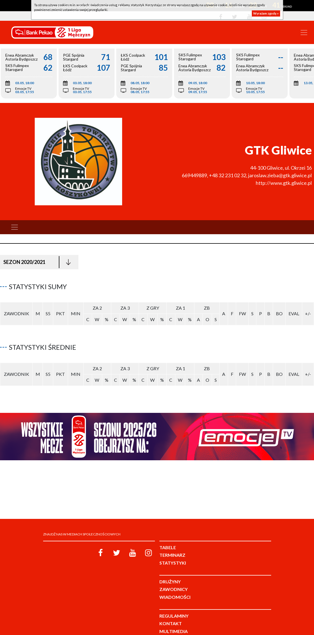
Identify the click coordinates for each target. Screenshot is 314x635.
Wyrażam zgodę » (266, 13)
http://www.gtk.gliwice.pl (284, 183)
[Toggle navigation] (304, 32)
